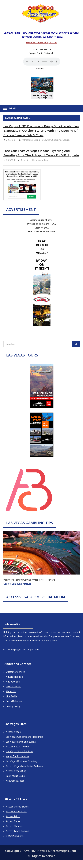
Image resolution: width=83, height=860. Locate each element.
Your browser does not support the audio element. (41, 62)
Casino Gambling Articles (17, 583)
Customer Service (15, 671)
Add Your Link (13, 681)
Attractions (27, 140)
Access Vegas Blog (16, 770)
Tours (46, 160)
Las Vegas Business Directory (22, 761)
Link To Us (11, 696)
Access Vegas (13, 731)
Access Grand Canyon (17, 831)
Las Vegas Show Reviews (19, 751)
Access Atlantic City (16, 811)
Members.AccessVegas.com (41, 42)
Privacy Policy (13, 706)
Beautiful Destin (14, 835)
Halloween (46, 140)
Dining (37, 140)
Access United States (17, 806)
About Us (11, 691)
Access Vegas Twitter (17, 746)
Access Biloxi (13, 816)
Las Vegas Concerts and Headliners (24, 736)
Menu (12, 108)
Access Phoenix (14, 826)
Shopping (56, 140)
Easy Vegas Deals (15, 775)
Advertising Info (14, 676)
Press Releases (14, 701)
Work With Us (13, 686)
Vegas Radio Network (17, 756)
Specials (67, 140)
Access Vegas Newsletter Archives (24, 766)
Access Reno (13, 821)
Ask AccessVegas (15, 780)
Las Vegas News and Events (21, 741)
